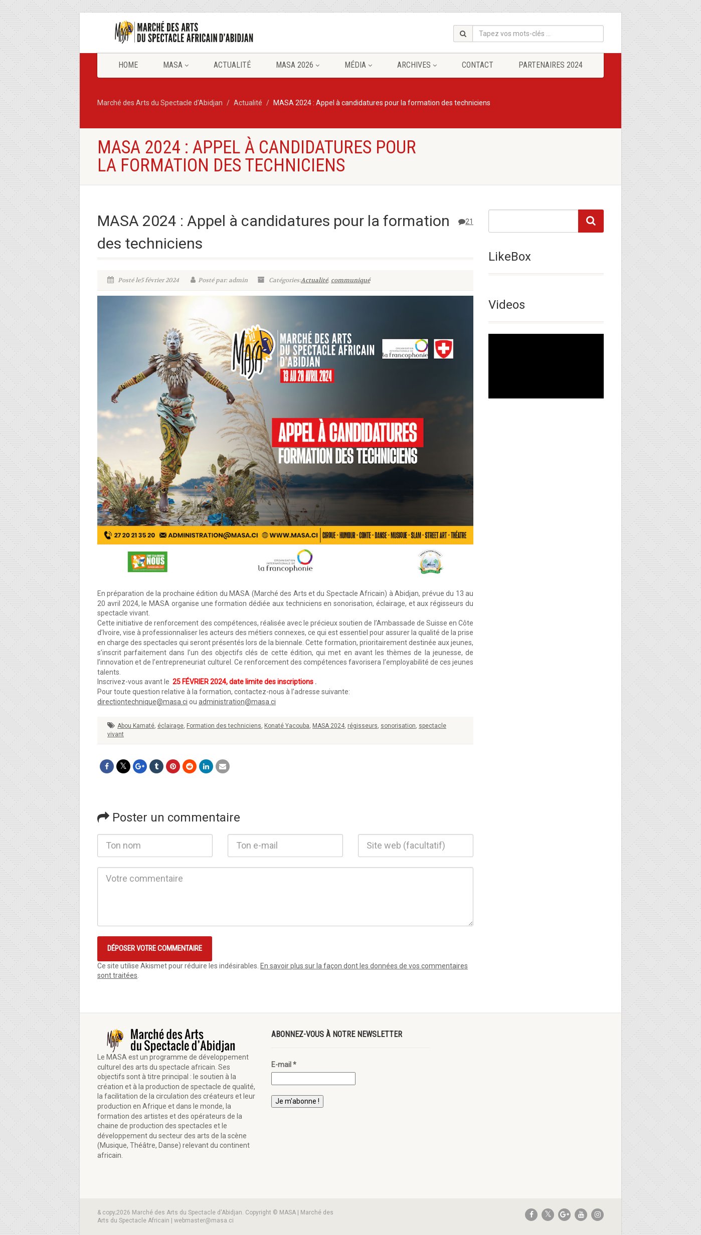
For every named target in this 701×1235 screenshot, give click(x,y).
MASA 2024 (328, 725)
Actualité (232, 65)
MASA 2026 (297, 65)
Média (358, 65)
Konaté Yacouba (286, 725)
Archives (417, 65)
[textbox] (285, 692)
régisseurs (362, 725)
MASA (176, 65)
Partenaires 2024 (550, 65)
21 (465, 222)
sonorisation (398, 725)
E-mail (283, 1065)
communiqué (350, 280)
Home (128, 65)
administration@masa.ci (237, 702)
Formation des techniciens (224, 725)
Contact (477, 65)
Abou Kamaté (135, 725)
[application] (546, 366)
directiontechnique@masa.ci (142, 702)
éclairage (170, 725)
